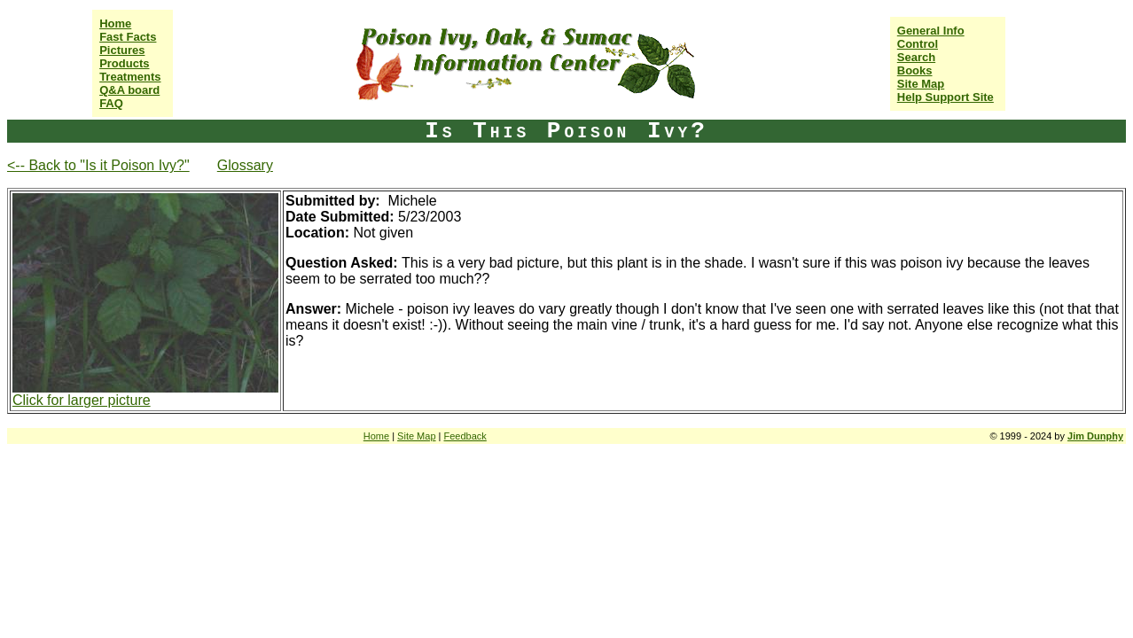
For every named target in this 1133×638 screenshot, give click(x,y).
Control (917, 44)
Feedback (465, 436)
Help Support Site (945, 97)
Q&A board (129, 90)
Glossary (245, 165)
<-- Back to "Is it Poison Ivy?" (98, 165)
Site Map (920, 83)
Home (115, 23)
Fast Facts (127, 36)
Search (916, 57)
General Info (931, 30)
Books (915, 70)
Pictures (122, 50)
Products (124, 63)
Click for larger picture (81, 400)
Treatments (129, 76)
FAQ (111, 103)
